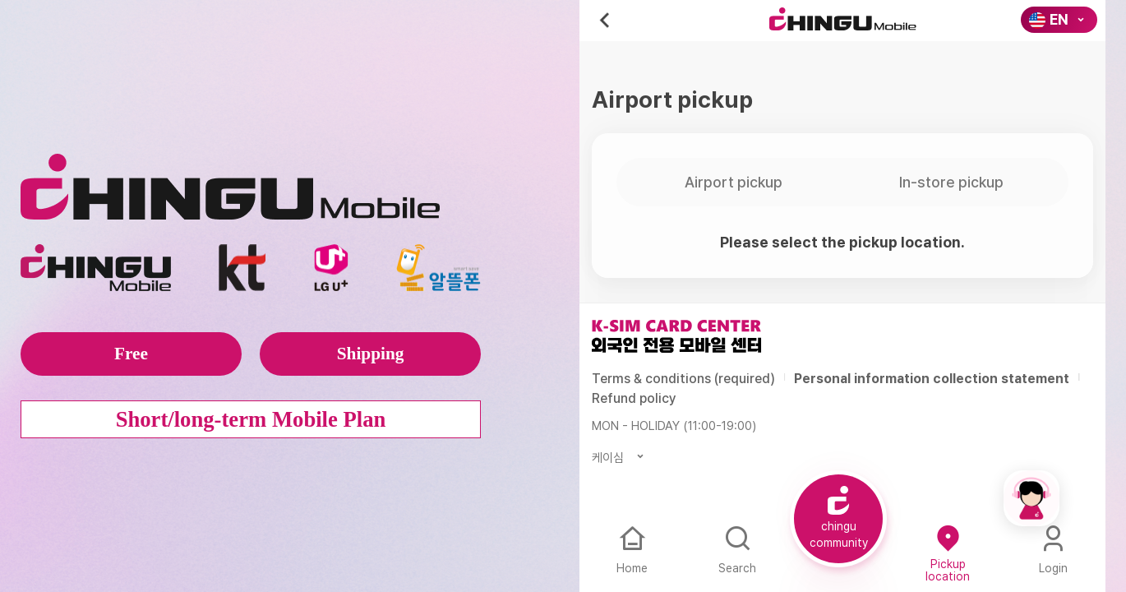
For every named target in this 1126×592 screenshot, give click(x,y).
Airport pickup (733, 182)
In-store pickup (951, 182)
